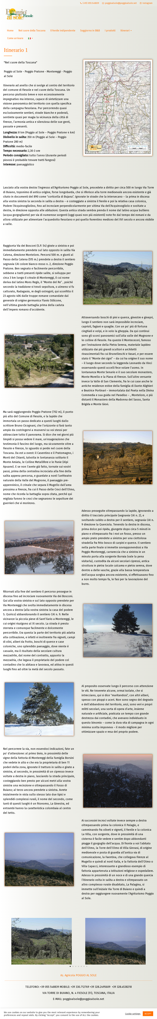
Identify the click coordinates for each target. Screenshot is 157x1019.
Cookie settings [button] (132, 1013)
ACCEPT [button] (148, 1014)
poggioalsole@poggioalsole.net (83, 999)
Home (10, 30)
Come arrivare (15, 38)
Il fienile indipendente (62, 30)
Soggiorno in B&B (90, 30)
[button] (70, 966)
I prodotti (110, 30)
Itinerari (126, 30)
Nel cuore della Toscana (31, 30)
